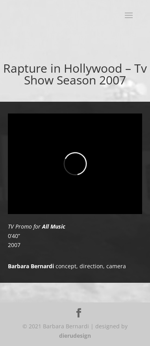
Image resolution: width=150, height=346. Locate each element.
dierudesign (75, 335)
